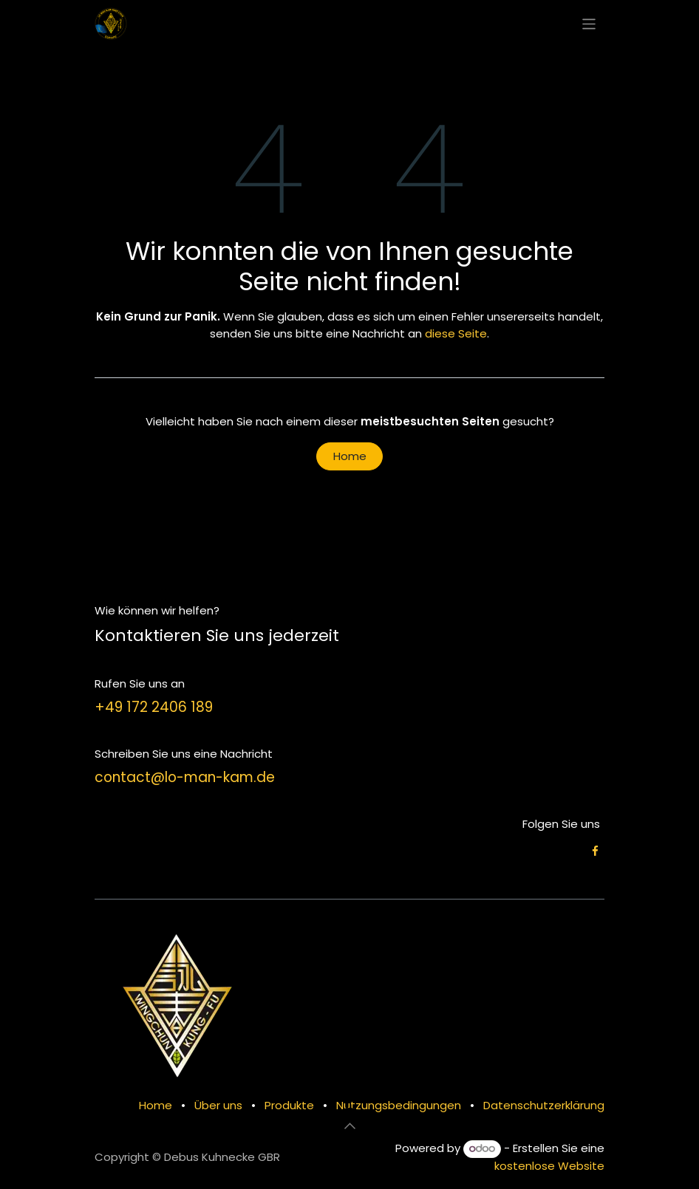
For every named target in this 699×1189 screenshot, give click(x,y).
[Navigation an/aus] (589, 23)
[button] (349, 1125)
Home (349, 456)
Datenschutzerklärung (543, 1105)
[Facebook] (595, 851)
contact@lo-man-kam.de (185, 777)
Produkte (289, 1105)
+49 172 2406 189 (154, 707)
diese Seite (456, 333)
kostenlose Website (549, 1165)
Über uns (218, 1105)
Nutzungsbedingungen (398, 1105)
